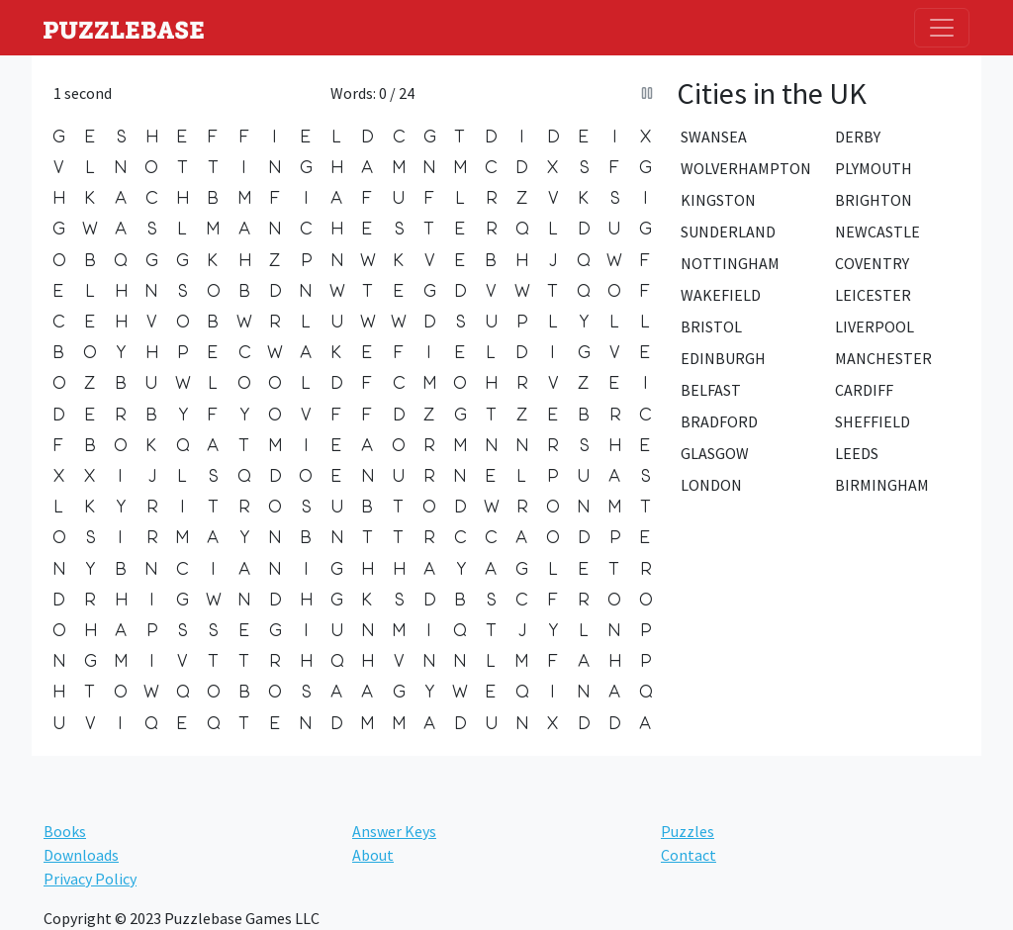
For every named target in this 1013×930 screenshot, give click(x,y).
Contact (688, 855)
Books (65, 831)
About (373, 855)
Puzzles (687, 831)
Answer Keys (394, 831)
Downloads (81, 855)
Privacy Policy (90, 878)
